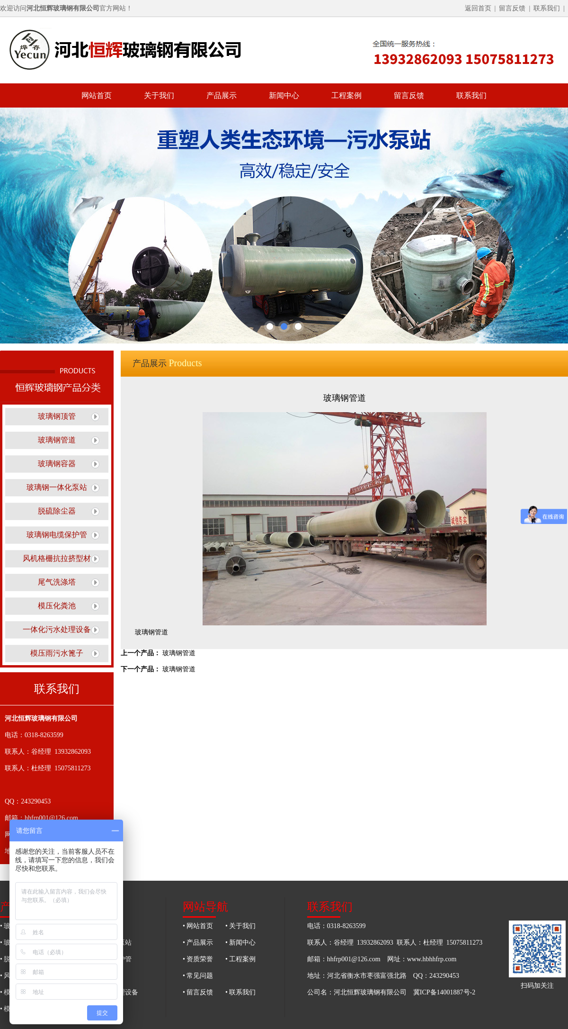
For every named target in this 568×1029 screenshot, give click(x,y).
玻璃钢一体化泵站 (57, 487)
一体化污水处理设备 (57, 629)
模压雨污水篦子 (56, 653)
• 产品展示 (198, 942)
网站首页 (96, 95)
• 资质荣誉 (198, 959)
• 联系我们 (240, 992)
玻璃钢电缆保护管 (57, 535)
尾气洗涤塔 (57, 582)
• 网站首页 (198, 926)
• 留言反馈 (198, 992)
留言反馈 (512, 8)
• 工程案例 (240, 959)
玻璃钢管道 (57, 440)
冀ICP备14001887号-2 (444, 992)
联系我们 (546, 8)
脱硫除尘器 (57, 511)
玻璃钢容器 (57, 464)
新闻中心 (284, 95)
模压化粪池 (57, 606)
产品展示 (221, 95)
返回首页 (478, 8)
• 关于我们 (240, 926)
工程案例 (346, 95)
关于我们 (159, 95)
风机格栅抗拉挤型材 (57, 558)
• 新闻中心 (240, 942)
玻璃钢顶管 (57, 416)
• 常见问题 (198, 975)
